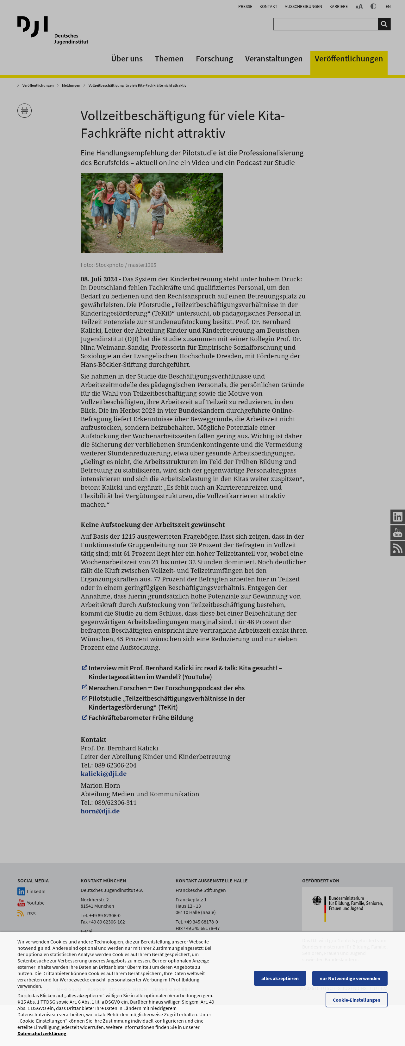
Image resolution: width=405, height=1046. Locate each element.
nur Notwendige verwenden (350, 984)
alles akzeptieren (280, 984)
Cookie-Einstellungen (356, 1006)
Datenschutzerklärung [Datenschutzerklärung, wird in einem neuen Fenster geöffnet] (41, 1040)
